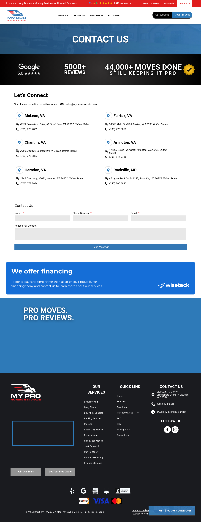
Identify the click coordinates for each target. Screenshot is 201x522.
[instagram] (175, 430)
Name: (18, 213)
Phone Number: (81, 213)
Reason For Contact (25, 225)
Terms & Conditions (141, 510)
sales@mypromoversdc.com (81, 104)
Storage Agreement (142, 513)
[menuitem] (145, 3)
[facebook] (167, 430)
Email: (134, 213)
